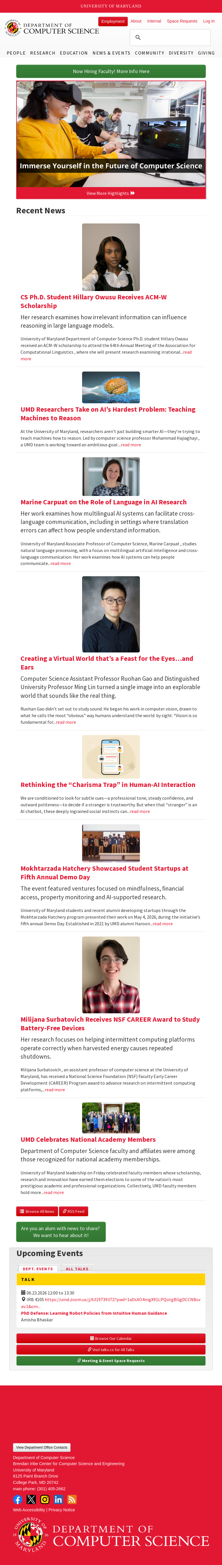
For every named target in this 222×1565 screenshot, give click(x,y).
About (136, 21)
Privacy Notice (62, 1510)
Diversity (181, 53)
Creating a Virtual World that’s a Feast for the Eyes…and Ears (107, 662)
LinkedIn (58, 1499)
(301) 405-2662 (51, 1488)
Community (149, 53)
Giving (206, 53)
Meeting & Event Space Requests (111, 1360)
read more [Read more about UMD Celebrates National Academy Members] (54, 1192)
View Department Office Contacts (41, 1447)
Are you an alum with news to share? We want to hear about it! (61, 1231)
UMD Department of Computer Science (52, 28)
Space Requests (182, 21)
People (16, 53)
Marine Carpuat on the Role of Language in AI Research (104, 501)
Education (74, 53)
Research (43, 53)
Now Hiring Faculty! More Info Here (111, 71)
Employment (113, 21)
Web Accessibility (29, 1510)
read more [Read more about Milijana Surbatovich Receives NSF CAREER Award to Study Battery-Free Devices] (55, 1089)
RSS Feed (73, 1211)
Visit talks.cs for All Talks (111, 1349)
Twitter (31, 1499)
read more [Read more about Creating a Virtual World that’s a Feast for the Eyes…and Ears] (66, 722)
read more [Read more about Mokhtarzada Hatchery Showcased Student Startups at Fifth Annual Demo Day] (163, 923)
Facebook (17, 1499)
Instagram (44, 1499)
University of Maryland (111, 6)
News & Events (111, 53)
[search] (169, 37)
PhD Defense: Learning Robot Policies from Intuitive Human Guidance (94, 1313)
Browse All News (37, 1211)
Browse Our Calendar (111, 1338)
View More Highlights (111, 193)
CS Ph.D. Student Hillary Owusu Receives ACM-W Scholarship (94, 301)
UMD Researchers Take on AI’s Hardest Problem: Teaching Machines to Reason (108, 413)
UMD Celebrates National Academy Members (88, 1139)
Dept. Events (40, 1268)
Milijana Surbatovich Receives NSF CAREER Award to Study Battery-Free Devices (110, 1023)
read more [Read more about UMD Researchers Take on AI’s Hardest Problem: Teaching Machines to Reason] (131, 444)
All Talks (77, 1268)
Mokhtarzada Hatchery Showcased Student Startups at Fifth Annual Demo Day (104, 872)
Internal (154, 21)
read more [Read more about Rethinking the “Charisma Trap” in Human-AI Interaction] (140, 811)
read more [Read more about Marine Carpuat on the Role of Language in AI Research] (61, 563)
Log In (209, 21)
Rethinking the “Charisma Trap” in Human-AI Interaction (108, 784)
